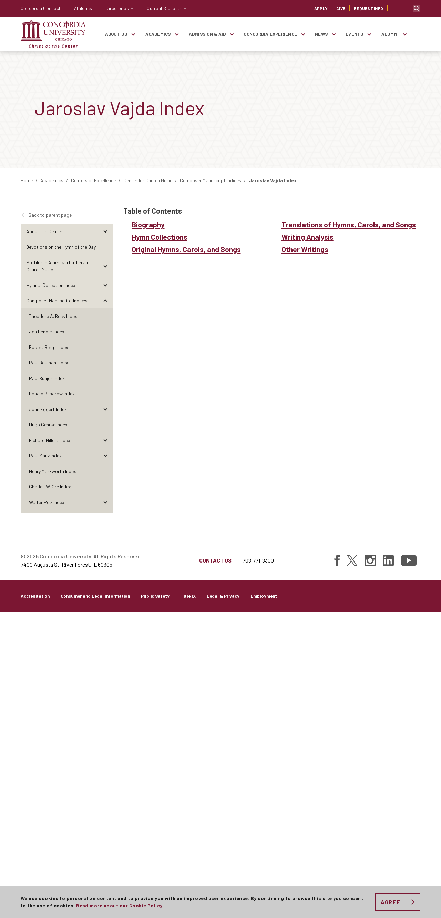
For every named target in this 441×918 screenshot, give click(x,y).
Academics (158, 34)
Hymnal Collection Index (50, 285)
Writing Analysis (48, 664)
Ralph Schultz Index (49, 548)
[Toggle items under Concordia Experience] (303, 34)
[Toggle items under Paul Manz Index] (105, 455)
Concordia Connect (40, 8)
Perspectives (40, 757)
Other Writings (47, 680)
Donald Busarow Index (52, 393)
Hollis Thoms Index (48, 564)
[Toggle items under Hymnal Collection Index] (105, 285)
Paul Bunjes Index (47, 378)
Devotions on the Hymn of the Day (61, 247)
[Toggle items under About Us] (133, 34)
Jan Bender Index (46, 331)
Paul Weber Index (46, 695)
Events (354, 34)
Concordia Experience (270, 34)
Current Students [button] (165, 8)
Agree (390, 902)
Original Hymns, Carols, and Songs (67, 626)
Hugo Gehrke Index (48, 424)
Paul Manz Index (45, 455)
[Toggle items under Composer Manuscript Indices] (105, 300)
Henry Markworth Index (52, 471)
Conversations (41, 773)
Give (340, 8)
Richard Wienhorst (48, 711)
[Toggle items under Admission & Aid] (231, 34)
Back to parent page (50, 215)
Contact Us (215, 866)
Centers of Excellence (93, 180)
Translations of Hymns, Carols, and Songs (68, 645)
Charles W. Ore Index (50, 486)
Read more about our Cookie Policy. (120, 905)
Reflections (38, 742)
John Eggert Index (48, 409)
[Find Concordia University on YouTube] (408, 866)
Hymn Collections (50, 610)
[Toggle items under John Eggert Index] (105, 409)
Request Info (368, 8)
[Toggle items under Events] (369, 34)
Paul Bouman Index (48, 362)
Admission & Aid (207, 34)
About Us (116, 34)
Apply (321, 8)
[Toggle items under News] (333, 34)
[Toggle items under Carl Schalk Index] (105, 533)
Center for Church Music (147, 180)
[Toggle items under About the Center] (105, 231)
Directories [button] (118, 8)
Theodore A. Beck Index (53, 316)
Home (27, 180)
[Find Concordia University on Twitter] (352, 866)
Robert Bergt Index (48, 347)
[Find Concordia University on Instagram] (370, 866)
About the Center (44, 231)
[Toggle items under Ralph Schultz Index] (105, 548)
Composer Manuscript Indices (210, 180)
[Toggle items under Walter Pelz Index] (105, 502)
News (321, 34)
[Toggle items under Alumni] (404, 34)
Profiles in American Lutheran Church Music (57, 265)
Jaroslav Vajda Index (50, 579)
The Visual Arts (42, 726)
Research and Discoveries (52, 788)
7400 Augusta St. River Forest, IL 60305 (66, 870)
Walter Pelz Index (46, 502)
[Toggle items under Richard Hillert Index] (105, 440)
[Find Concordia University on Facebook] (337, 866)
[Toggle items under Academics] (177, 34)
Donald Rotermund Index (54, 517)
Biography (42, 595)
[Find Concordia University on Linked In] (388, 866)
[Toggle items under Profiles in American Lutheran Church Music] (105, 266)
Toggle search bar (416, 8)
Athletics (83, 8)
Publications (39, 804)
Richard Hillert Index (49, 440)
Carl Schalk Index (47, 533)
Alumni (390, 34)
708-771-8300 (258, 866)
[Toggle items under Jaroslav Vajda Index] (105, 579)
